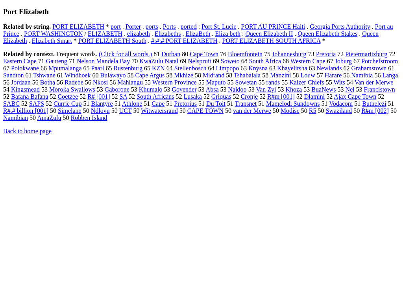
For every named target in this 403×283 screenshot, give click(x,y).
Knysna (258, 68)
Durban (170, 54)
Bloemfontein (245, 54)
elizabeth (138, 33)
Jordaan (21, 82)
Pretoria (326, 54)
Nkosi (100, 82)
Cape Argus (150, 75)
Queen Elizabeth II (269, 33)
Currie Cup (68, 103)
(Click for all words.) (125, 54)
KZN (158, 68)
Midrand (213, 75)
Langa (390, 75)
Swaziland (338, 110)
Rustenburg (127, 68)
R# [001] (98, 96)
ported (189, 26)
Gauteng (56, 61)
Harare (333, 75)
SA (123, 96)
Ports (169, 26)
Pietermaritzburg (366, 54)
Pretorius (185, 103)
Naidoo (237, 89)
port (116, 26)
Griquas (221, 96)
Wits (339, 82)
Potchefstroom (379, 61)
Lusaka (193, 96)
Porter (133, 26)
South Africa (265, 61)
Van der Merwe (374, 82)
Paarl (97, 68)
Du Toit (216, 103)
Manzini (280, 75)
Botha (47, 82)
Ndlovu (100, 110)
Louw (307, 75)
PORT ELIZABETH (78, 26)
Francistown (379, 89)
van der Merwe (252, 110)
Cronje (249, 96)
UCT (125, 110)
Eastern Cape (20, 61)
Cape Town (204, 54)
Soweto (230, 61)
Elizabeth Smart (51, 40)
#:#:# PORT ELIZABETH (184, 40)
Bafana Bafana (29, 96)
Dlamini (314, 96)
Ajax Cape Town (355, 96)
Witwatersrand (159, 110)
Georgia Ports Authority (340, 26)
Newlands (329, 68)
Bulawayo (113, 75)
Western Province (174, 82)
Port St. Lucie (219, 26)
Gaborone (117, 89)
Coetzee (68, 96)
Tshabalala (247, 75)
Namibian (15, 117)
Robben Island (89, 117)
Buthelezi (374, 103)
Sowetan (246, 82)
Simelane (69, 110)
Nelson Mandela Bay (103, 61)
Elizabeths (168, 33)
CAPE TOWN (205, 110)
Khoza (293, 89)
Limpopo (227, 68)
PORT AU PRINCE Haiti (273, 26)
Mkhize (183, 75)
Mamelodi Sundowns (293, 103)
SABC (11, 103)
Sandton (13, 75)
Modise (290, 110)
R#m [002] (375, 110)
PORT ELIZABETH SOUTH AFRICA (271, 40)
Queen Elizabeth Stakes (327, 33)
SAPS (36, 103)
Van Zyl (266, 89)
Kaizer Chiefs (306, 82)
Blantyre (102, 103)
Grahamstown (369, 68)
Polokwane (25, 68)
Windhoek (78, 75)
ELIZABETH (105, 33)
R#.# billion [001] (25, 110)
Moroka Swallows (72, 89)
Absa (212, 89)
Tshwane (44, 75)
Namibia (362, 75)
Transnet (246, 103)
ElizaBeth (197, 33)
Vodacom (341, 103)
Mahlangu (130, 82)
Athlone (132, 103)
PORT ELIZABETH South (112, 40)
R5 (312, 110)
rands (273, 82)
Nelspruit (199, 61)
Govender (184, 89)
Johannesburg (289, 54)
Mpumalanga (64, 68)
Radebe (74, 82)
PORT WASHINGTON (53, 33)
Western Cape (307, 61)
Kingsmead (25, 89)
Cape (158, 103)
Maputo (216, 82)
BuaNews (323, 89)
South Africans (155, 96)
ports (152, 26)
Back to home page (27, 131)
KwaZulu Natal (158, 61)
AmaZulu (49, 117)
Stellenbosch (190, 68)
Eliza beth (227, 33)
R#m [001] (281, 96)
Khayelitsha (292, 68)
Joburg (343, 61)
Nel (349, 89)
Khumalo (151, 89)
